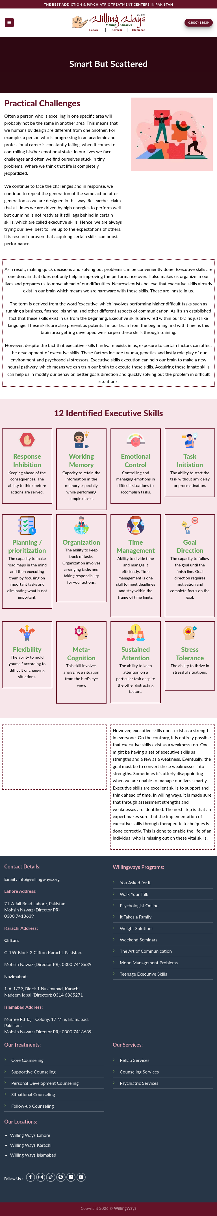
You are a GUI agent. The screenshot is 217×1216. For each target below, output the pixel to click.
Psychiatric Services (139, 1083)
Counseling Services (139, 1071)
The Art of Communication (146, 951)
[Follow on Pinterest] (61, 1177)
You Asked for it (135, 882)
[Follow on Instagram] (40, 1177)
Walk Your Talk (134, 894)
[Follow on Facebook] (30, 1177)
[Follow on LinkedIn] (71, 1177)
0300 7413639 (19, 916)
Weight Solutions (136, 928)
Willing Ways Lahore (30, 1135)
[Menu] (9, 22)
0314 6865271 (68, 994)
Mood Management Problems (149, 962)
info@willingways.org (39, 879)
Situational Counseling (33, 1094)
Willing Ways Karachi (30, 1145)
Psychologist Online (139, 905)
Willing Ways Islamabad (33, 1154)
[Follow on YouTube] (81, 1177)
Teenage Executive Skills (143, 973)
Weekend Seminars (138, 939)
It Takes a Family (135, 916)
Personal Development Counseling (45, 1083)
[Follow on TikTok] (50, 1177)
